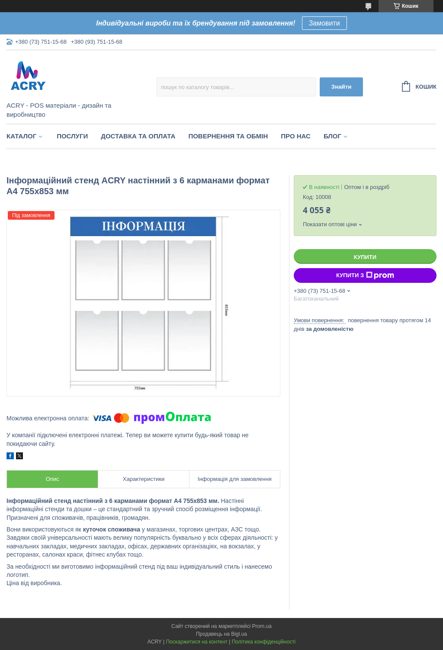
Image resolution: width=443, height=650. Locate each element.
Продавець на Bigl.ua (221, 634)
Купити (365, 257)
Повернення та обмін (228, 136)
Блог (332, 136)
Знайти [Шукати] (341, 86)
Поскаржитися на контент (196, 642)
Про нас (296, 136)
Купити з (365, 275)
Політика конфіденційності (264, 642)
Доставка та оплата (138, 136)
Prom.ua (262, 626)
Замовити (324, 23)
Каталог (21, 136)
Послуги (72, 136)
